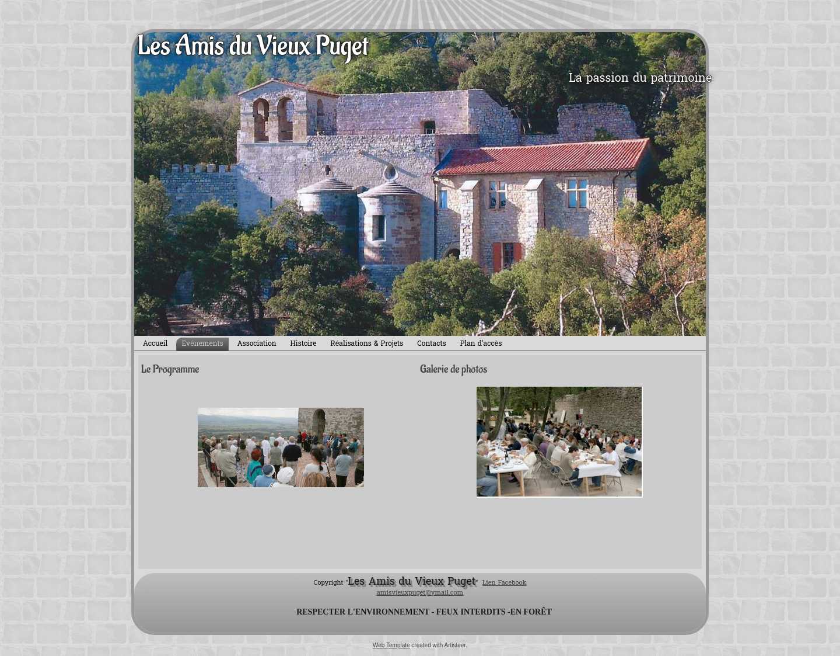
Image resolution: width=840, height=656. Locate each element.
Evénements (202, 344)
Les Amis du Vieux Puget (253, 46)
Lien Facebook (504, 583)
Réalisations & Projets (367, 344)
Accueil (155, 344)
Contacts (431, 344)
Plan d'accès (481, 344)
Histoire (303, 344)
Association (256, 344)
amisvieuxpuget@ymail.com (420, 593)
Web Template (391, 645)
